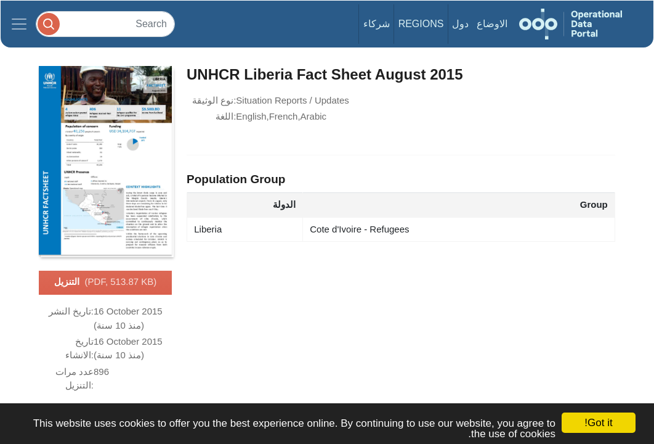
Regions (421, 23)
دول (460, 23)
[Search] (105, 23)
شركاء (376, 23)
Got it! (598, 423)
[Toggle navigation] (19, 24)
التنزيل (105, 282)
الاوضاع (492, 23)
